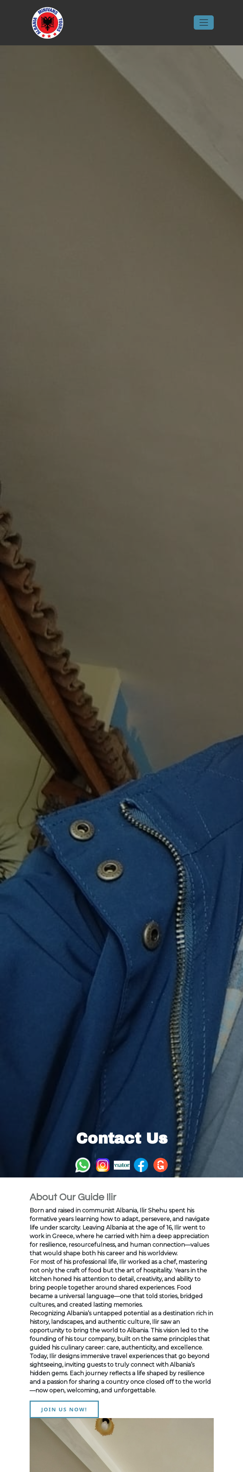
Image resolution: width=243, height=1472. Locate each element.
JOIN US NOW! (64, 1409)
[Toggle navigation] (204, 22)
